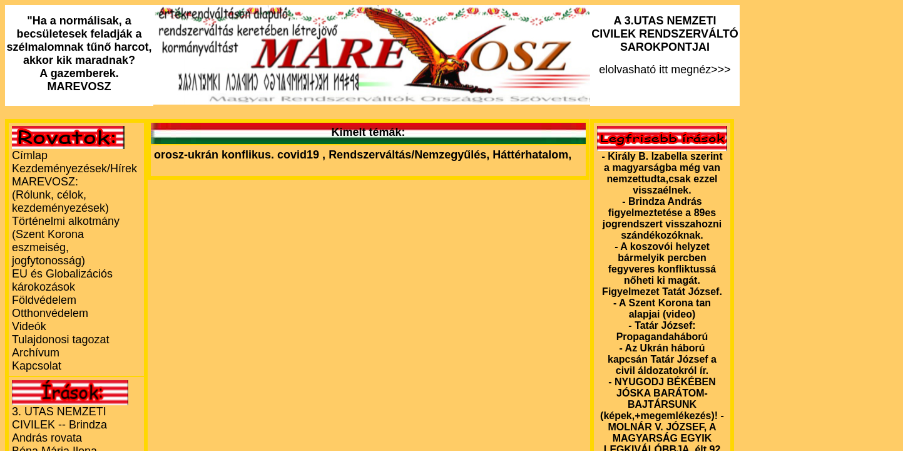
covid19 (299, 154)
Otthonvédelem (50, 313)
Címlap (30, 155)
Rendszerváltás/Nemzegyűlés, (410, 154)
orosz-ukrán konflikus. (214, 154)
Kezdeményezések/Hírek (74, 168)
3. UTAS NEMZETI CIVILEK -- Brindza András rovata (59, 424)
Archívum (35, 352)
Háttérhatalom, (531, 154)
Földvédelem (44, 300)
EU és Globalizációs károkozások (62, 280)
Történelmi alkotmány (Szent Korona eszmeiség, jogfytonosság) (66, 241)
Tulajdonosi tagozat (60, 339)
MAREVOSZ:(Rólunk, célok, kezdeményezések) (60, 194)
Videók (29, 326)
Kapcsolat (36, 366)
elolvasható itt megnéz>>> (665, 45)
